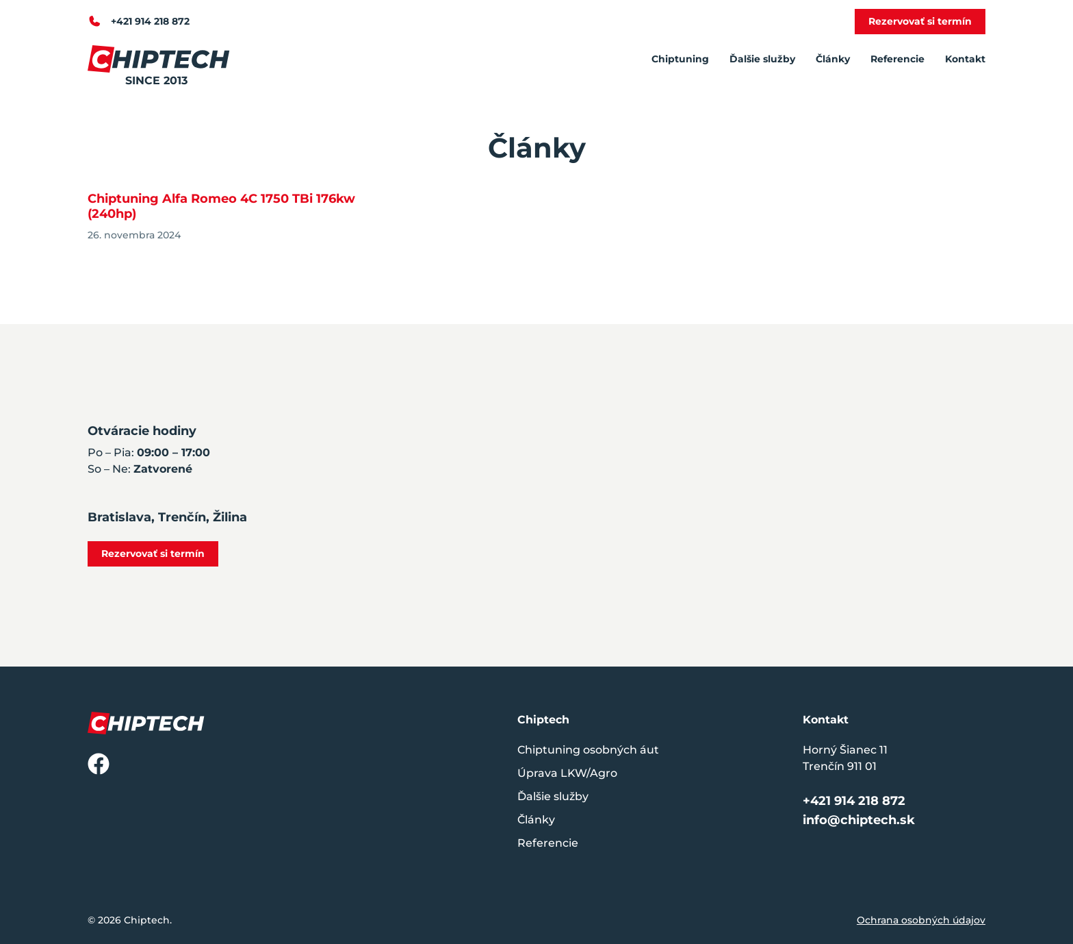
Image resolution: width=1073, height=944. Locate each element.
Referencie (897, 59)
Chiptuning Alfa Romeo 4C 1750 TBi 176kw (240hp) (221, 206)
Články (833, 59)
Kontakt (965, 59)
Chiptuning (680, 59)
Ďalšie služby (762, 59)
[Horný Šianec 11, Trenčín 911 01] (772, 495)
